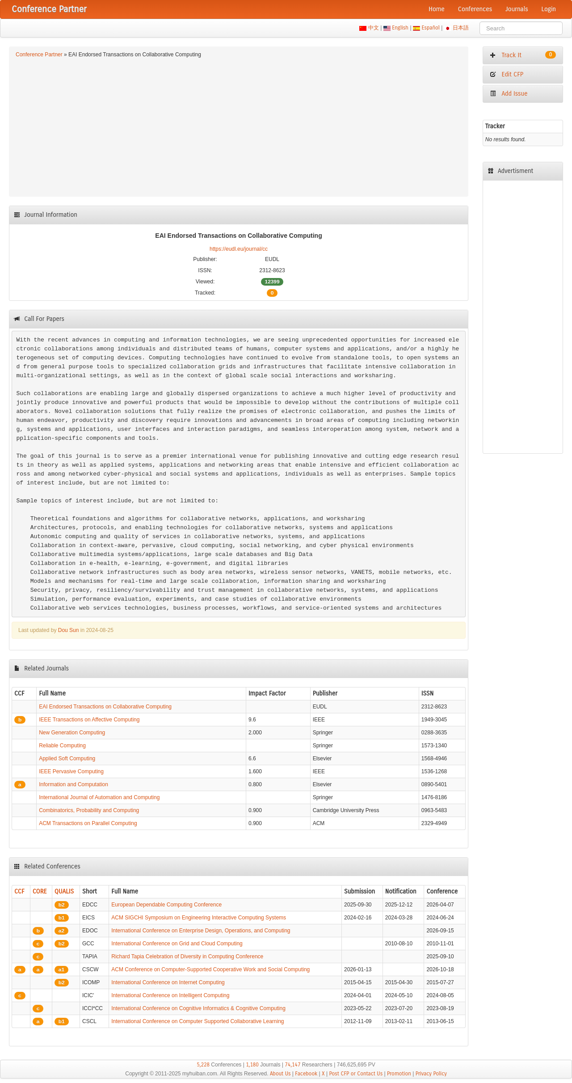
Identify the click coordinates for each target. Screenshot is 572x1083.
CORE (40, 891)
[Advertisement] (239, 126)
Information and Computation (73, 784)
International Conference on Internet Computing (168, 982)
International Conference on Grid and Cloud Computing (177, 943)
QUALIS (64, 891)
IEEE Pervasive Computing (71, 771)
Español (430, 28)
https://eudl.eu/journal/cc (239, 249)
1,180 (252, 1065)
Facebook (306, 1073)
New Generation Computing (72, 732)
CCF (19, 891)
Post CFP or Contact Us (356, 1073)
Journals (516, 9)
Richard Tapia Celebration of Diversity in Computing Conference (187, 956)
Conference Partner (39, 54)
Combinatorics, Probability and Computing (89, 810)
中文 (373, 28)
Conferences (475, 9)
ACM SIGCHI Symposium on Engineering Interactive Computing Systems (198, 917)
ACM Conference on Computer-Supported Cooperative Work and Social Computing (210, 969)
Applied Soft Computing (67, 758)
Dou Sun (68, 630)
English (400, 28)
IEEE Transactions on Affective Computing (89, 719)
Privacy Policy (431, 1073)
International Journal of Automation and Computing (99, 797)
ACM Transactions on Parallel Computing (88, 823)
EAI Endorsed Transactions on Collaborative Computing (105, 707)
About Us (280, 1073)
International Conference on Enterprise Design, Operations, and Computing (200, 930)
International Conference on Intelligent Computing (170, 995)
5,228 (203, 1065)
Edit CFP (506, 74)
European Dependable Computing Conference (166, 905)
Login (549, 9)
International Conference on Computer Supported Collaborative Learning (197, 1021)
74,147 (292, 1065)
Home (437, 9)
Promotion (399, 1073)
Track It (523, 55)
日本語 (461, 28)
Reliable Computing (62, 745)
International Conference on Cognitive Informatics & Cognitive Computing (198, 1008)
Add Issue (509, 93)
